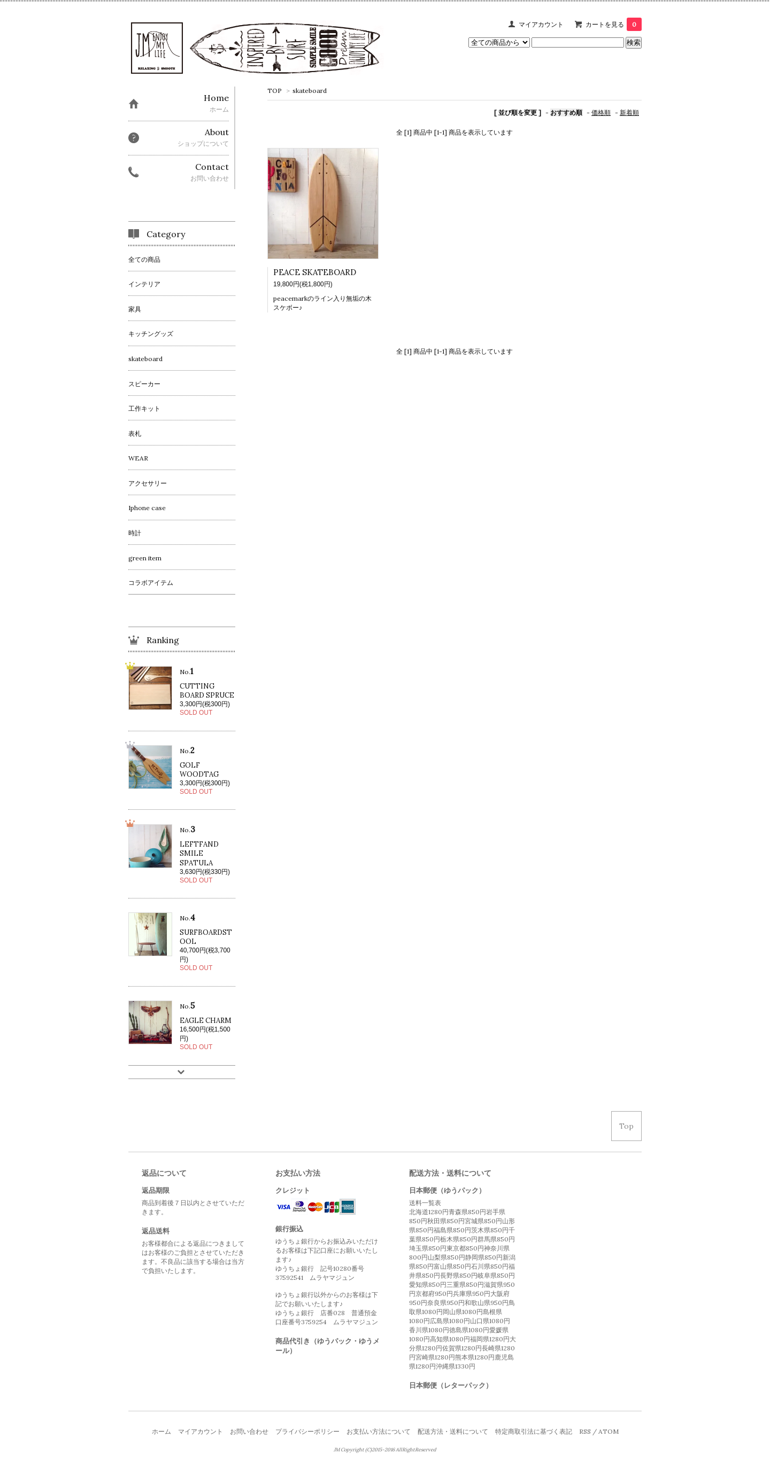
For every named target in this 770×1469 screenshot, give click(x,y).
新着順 (629, 112)
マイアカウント (541, 24)
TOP (274, 91)
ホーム (161, 1431)
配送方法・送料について (453, 1431)
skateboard (309, 91)
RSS (585, 1431)
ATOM (608, 1431)
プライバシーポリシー (307, 1431)
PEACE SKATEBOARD (314, 272)
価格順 (601, 112)
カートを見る (614, 24)
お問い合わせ (249, 1431)
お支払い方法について (378, 1431)
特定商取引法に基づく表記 (533, 1431)
